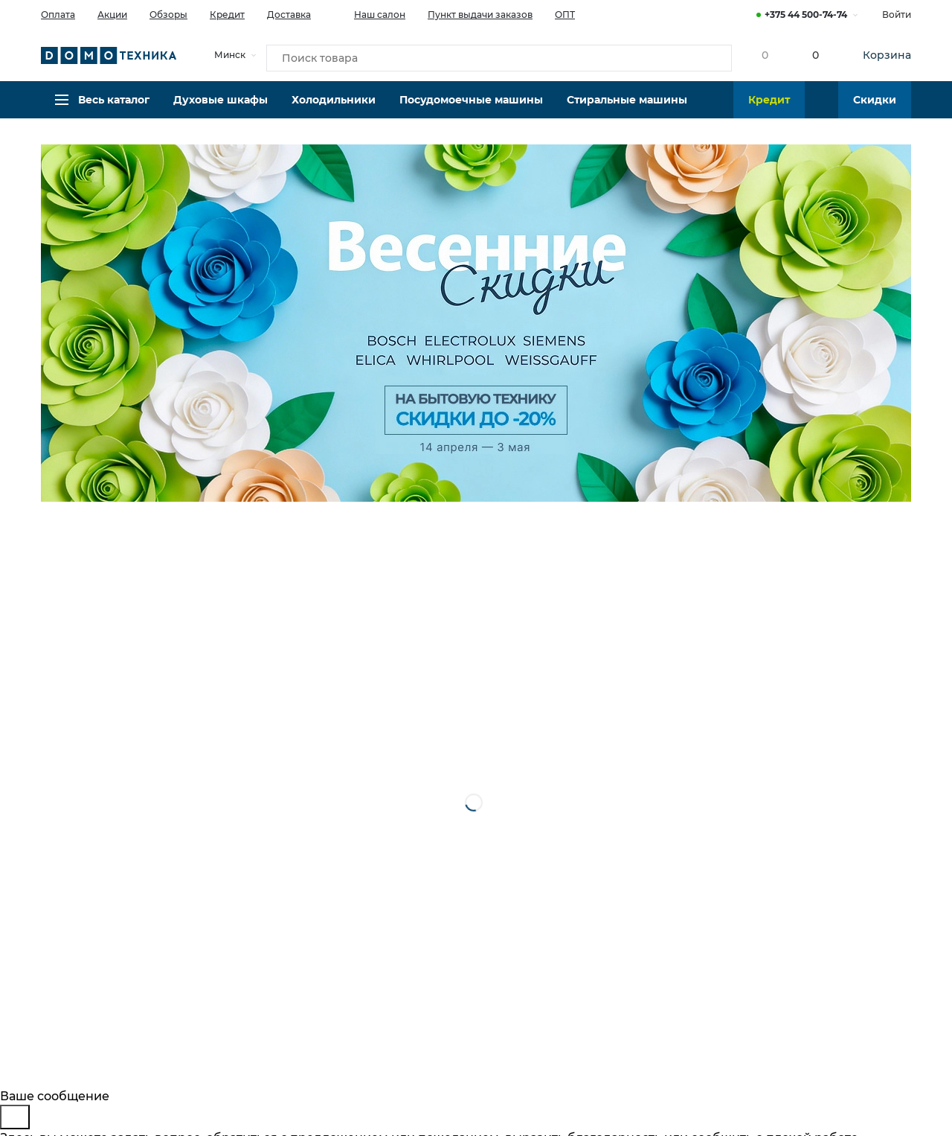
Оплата (58, 14)
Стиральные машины (627, 108)
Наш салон (369, 13)
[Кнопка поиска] (707, 55)
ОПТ (565, 14)
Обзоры (168, 14)
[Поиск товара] (499, 55)
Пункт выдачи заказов (480, 14)
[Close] (15, 1117)
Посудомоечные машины (471, 108)
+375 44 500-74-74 (806, 14)
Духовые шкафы (220, 108)
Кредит (227, 14)
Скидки (874, 108)
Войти (896, 14)
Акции (112, 14)
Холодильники (334, 108)
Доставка (289, 14)
